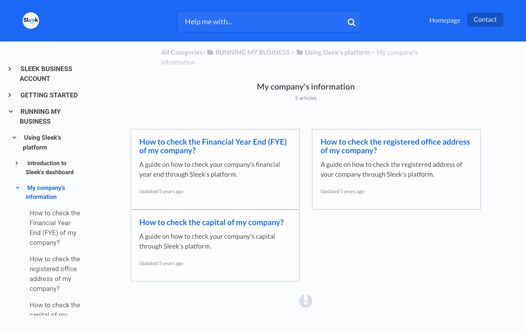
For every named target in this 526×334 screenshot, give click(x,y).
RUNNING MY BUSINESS (40, 116)
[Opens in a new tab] (305, 301)
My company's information (45, 192)
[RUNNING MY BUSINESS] (247, 52)
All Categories (182, 52)
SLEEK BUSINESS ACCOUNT (46, 74)
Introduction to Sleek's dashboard (49, 168)
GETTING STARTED (49, 95)
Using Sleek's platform (42, 142)
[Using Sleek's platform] (333, 52)
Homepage (445, 20)
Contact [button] (485, 19)
